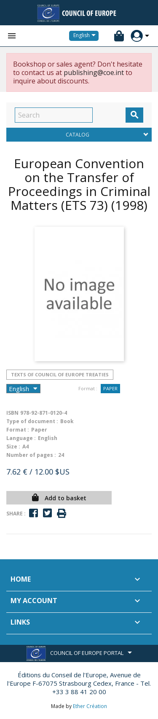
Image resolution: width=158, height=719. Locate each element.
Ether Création (90, 706)
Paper (110, 388)
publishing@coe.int (94, 72)
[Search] (54, 115)
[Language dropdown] (86, 36)
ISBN (12, 412)
